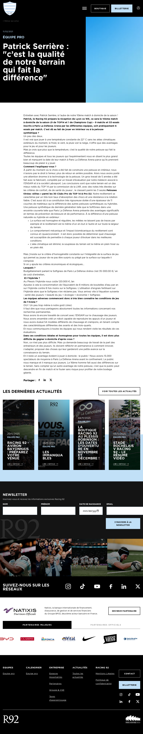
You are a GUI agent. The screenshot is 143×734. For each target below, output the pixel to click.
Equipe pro (9, 674)
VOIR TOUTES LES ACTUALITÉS (119, 391)
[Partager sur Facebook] (39, 380)
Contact (129, 673)
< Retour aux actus (11, 21)
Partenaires (55, 684)
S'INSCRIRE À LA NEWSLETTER (123, 523)
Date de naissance (90, 504)
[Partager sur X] (50, 380)
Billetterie (129, 685)
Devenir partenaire (124, 611)
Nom (5, 504)
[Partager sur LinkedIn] (44, 380)
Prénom (45, 504)
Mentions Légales (105, 674)
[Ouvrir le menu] (84, 8)
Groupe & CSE (56, 690)
